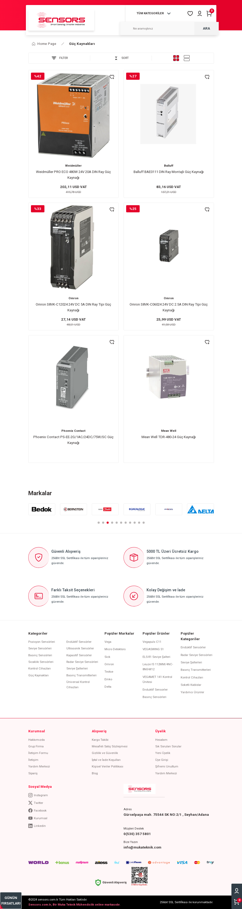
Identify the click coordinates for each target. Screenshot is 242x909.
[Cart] (209, 13)
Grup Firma (36, 746)
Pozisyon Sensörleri (41, 642)
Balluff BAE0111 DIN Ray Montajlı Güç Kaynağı (169, 172)
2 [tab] (103, 523)
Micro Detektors (115, 649)
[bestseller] (11, 900)
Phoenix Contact (73, 431)
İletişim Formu (38, 753)
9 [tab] (135, 523)
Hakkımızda (36, 740)
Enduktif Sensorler (155, 689)
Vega (107, 642)
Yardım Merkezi (39, 766)
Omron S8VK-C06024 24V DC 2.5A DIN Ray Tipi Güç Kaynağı (169, 307)
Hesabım (161, 740)
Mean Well (168, 431)
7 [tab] (126, 523)
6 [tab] (121, 523)
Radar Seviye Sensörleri (82, 662)
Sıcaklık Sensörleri (40, 662)
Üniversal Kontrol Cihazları (78, 684)
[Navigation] (154, 13)
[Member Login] (200, 13)
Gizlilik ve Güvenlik (105, 753)
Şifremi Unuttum (166, 766)
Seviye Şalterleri (77, 668)
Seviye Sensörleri (40, 648)
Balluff (168, 165)
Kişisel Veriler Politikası (107, 766)
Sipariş (33, 773)
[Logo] (61, 20)
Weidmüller (73, 165)
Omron (74, 298)
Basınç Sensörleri (40, 655)
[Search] (169, 28)
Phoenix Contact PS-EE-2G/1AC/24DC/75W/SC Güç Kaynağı (73, 439)
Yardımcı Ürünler (192, 692)
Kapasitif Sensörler (79, 655)
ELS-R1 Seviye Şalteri (156, 657)
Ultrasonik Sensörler (80, 648)
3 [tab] (108, 523)
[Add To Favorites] (112, 76)
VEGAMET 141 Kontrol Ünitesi (157, 679)
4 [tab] (112, 523)
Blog (95, 773)
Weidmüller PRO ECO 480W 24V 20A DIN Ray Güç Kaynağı (73, 174)
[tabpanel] (42, 509)
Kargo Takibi (100, 740)
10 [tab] (139, 523)
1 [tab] (99, 523)
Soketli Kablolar (191, 685)
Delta (107, 686)
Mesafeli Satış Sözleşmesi (109, 746)
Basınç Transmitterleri (81, 675)
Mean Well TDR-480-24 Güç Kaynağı (168, 437)
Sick (107, 657)
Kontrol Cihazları (39, 668)
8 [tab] (130, 523)
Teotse (108, 671)
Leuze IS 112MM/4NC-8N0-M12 (158, 666)
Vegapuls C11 (152, 642)
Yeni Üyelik (162, 753)
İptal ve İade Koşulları (106, 760)
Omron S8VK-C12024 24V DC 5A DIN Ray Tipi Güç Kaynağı (73, 307)
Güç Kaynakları (82, 44)
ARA (206, 28)
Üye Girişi (161, 760)
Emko (108, 679)
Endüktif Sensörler (79, 642)
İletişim (33, 760)
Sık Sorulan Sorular (168, 746)
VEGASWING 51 (153, 649)
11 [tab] (144, 523)
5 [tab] (117, 523)
